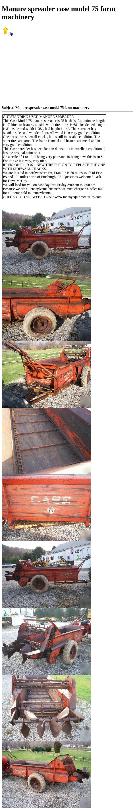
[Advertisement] (68, 70)
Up (7, 34)
